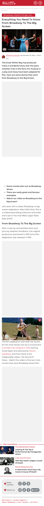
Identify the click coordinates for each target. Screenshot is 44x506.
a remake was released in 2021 (16, 348)
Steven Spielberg (8, 502)
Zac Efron (34, 502)
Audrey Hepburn (19, 500)
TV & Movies (9, 8)
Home (3, 8)
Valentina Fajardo (13, 55)
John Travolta (22, 502)
